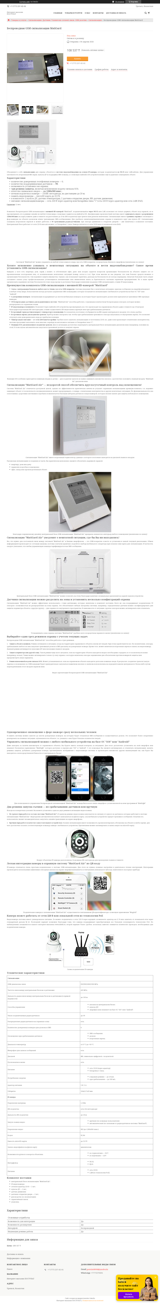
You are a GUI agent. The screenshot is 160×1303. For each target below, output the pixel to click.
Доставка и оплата (116, 13)
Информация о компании (18, 1258)
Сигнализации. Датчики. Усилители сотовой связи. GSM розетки (57, 20)
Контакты (98, 13)
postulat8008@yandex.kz (97, 1269)
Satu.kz (92, 1298)
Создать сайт (24, 2)
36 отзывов (119, 2)
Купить (77, 58)
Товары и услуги (73, 13)
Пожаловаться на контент (93, 1300)
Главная (58, 13)
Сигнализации (95, 20)
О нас (87, 13)
